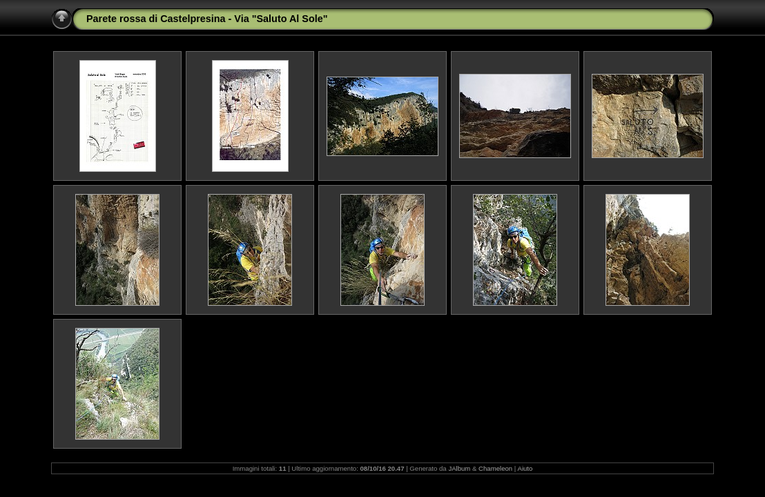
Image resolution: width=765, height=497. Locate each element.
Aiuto (524, 468)
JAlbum (459, 468)
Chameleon (495, 468)
